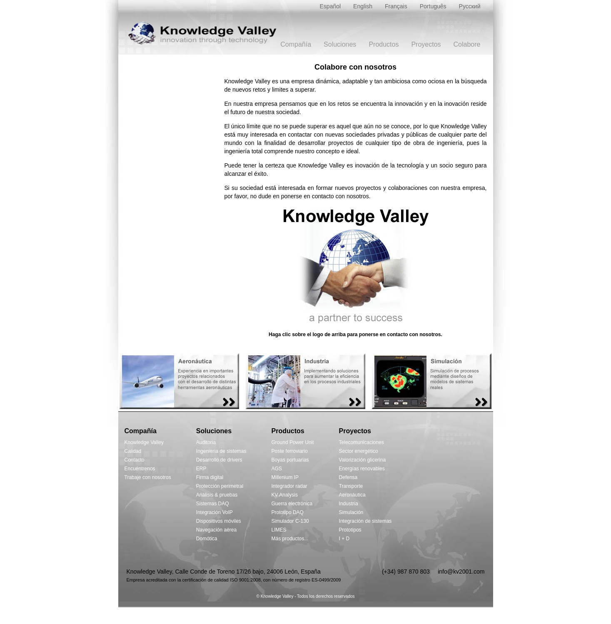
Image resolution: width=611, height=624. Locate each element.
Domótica (206, 539)
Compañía (295, 44)
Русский (470, 6)
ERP (201, 469)
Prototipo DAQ (288, 512)
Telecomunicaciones (361, 442)
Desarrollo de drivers (219, 460)
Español (330, 6)
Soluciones (340, 44)
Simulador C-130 (290, 521)
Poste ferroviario (290, 451)
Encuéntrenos (140, 469)
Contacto (135, 460)
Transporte (351, 486)
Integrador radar (289, 486)
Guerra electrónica (292, 504)
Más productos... (290, 539)
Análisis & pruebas (216, 495)
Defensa (348, 477)
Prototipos (350, 530)
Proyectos (426, 44)
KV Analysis (285, 495)
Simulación (351, 512)
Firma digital (209, 477)
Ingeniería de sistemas (221, 451)
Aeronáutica (352, 495)
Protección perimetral (219, 486)
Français (396, 6)
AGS (277, 469)
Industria (348, 504)
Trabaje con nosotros (148, 477)
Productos (384, 44)
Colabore (467, 44)
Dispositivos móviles (218, 521)
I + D (344, 539)
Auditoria (206, 442)
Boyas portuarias (290, 460)
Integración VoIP (214, 512)
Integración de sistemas (365, 521)
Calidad (133, 451)
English (362, 6)
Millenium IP (285, 477)
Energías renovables (362, 469)
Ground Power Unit (293, 442)
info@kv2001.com (461, 571)
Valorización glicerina (362, 460)
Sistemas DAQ (212, 504)
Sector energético (358, 451)
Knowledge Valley (144, 442)
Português (433, 6)
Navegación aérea (216, 530)
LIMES (279, 530)
